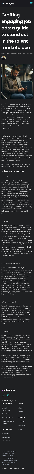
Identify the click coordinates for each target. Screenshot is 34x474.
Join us (20, 412)
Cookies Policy (19, 468)
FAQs (20, 429)
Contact (21, 422)
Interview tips (6, 437)
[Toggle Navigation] (31, 3)
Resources (21, 425)
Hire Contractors (7, 417)
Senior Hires (5, 414)
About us (21, 408)
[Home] (8, 3)
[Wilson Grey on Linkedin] (3, 395)
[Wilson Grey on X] (8, 395)
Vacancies (5, 433)
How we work (6, 441)
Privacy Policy (7, 468)
